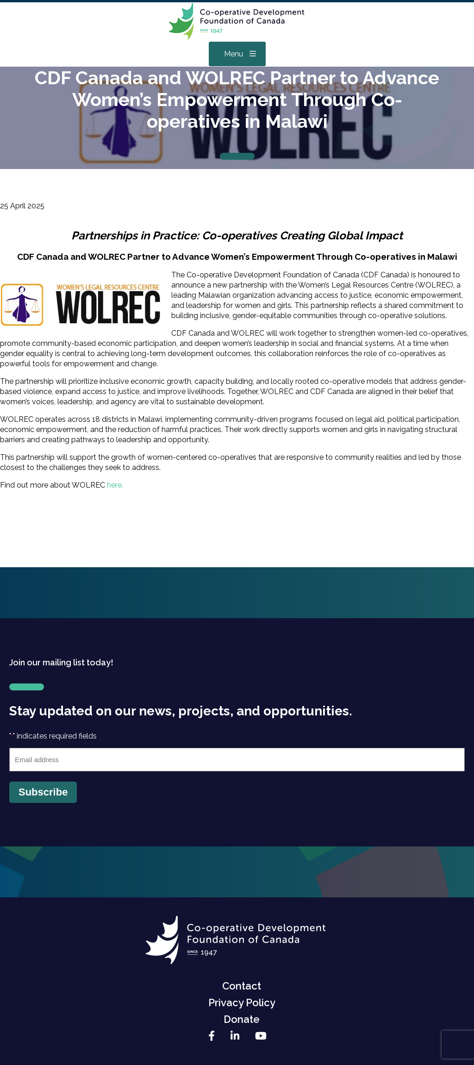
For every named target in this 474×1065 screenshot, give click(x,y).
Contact (241, 986)
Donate (242, 1019)
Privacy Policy (241, 1002)
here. (116, 485)
